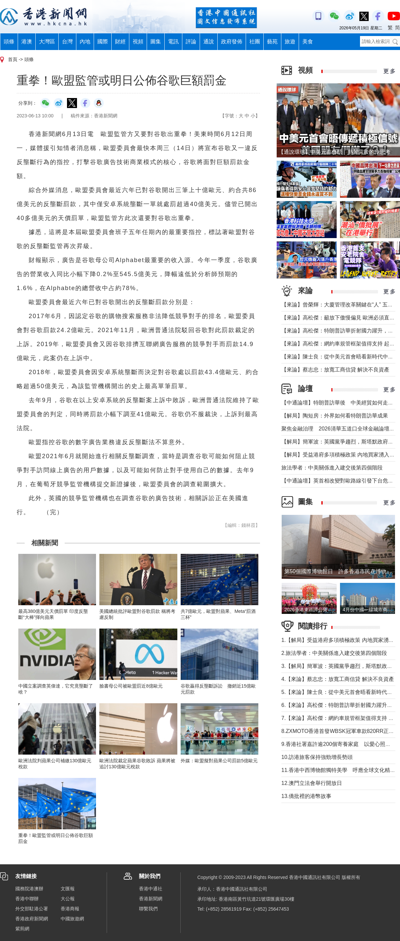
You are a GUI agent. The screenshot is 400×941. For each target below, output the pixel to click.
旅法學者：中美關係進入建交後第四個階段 (332, 467)
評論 (191, 41)
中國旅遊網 (72, 918)
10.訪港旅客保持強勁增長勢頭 (317, 757)
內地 (85, 41)
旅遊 (290, 41)
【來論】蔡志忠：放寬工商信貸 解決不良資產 (335, 369)
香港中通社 (150, 888)
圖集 (155, 41)
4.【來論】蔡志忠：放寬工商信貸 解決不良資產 (337, 679)
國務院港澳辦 (29, 888)
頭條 (9, 41)
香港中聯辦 (27, 898)
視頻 (138, 41)
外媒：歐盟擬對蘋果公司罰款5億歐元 (219, 760)
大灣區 (47, 41)
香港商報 (70, 908)
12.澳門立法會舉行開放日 (311, 783)
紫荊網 (22, 928)
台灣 (67, 41)
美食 (307, 41)
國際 (102, 41)
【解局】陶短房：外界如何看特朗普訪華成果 (334, 415)
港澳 (26, 41)
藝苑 (272, 41)
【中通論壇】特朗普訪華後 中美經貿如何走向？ (340, 402)
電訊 (173, 41)
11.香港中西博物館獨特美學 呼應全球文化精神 (338, 770)
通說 (208, 41)
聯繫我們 (148, 908)
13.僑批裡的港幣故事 (306, 796)
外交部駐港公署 (31, 908)
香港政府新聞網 (31, 918)
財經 (120, 41)
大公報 (68, 898)
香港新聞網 (150, 898)
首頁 (12, 59)
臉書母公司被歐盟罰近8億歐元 (131, 686)
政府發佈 (231, 41)
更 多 (389, 71)
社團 (254, 41)
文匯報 (68, 888)
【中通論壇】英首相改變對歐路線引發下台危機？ (340, 481)
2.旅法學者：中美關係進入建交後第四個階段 (334, 653)
